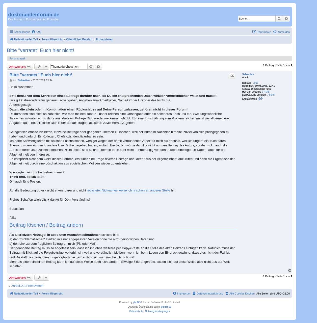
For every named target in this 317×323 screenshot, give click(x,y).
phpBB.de (165, 306)
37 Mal (265, 91)
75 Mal (271, 94)
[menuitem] (36, 32)
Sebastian (248, 74)
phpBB (136, 302)
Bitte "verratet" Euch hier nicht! (40, 50)
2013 (255, 82)
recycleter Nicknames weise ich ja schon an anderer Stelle (128, 190)
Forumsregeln (17, 58)
